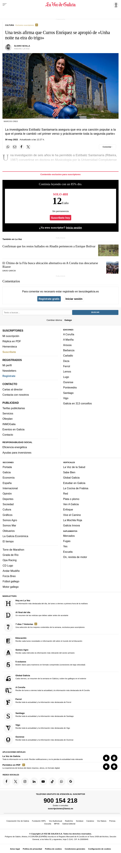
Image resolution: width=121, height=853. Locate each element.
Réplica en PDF (11, 341)
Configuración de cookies (99, 849)
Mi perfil (7, 365)
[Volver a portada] (60, 4)
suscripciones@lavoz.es (60, 808)
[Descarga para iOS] (106, 758)
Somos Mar (9, 525)
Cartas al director (12, 389)
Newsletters (9, 370)
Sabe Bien (69, 472)
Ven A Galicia (71, 504)
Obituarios (9, 530)
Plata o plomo (71, 498)
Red (65, 493)
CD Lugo (8, 565)
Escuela (68, 551)
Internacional (10, 488)
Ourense (68, 382)
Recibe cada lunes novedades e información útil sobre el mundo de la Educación (43, 641)
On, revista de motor (75, 557)
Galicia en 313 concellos (77, 403)
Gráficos (7, 514)
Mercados (69, 535)
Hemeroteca (9, 346)
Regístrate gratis (49, 298)
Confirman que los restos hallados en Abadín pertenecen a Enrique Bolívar (48, 246)
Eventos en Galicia (13, 429)
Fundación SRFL (39, 821)
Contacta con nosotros (15, 394)
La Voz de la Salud (74, 466)
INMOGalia (9, 423)
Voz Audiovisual (55, 821)
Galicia (7, 472)
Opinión (7, 493)
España (7, 482)
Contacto (7, 434)
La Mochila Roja (72, 520)
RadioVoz (69, 821)
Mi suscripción (10, 335)
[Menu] (4, 4)
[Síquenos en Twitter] (16, 781)
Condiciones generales (75, 849)
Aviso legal (15, 849)
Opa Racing (10, 560)
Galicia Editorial (68, 824)
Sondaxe (79, 821)
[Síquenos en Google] (71, 781)
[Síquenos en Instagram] (25, 781)
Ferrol (66, 366)
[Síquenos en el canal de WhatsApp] (61, 781)
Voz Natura (101, 821)
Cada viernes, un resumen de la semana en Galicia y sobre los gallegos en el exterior (45, 678)
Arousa (67, 344)
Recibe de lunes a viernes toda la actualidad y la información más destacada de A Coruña (47, 690)
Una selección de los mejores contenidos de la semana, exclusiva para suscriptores (44, 627)
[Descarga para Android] (114, 758)
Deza (66, 360)
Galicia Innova (71, 525)
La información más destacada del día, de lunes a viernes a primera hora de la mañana (46, 603)
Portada (7, 466)
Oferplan (7, 418)
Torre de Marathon (13, 549)
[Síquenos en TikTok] (52, 781)
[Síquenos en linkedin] (34, 781)
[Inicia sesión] (115, 4)
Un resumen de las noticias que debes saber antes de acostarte (36, 615)
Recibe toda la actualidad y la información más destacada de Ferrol (37, 702)
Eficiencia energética (14, 447)
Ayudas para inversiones (16, 452)
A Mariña (68, 339)
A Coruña (68, 334)
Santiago (68, 392)
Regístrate (8, 375)
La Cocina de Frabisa (75, 488)
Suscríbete (9, 351)
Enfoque (68, 509)
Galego (68, 320)
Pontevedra (70, 387)
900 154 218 (60, 800)
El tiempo (8, 541)
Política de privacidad (32, 849)
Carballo (68, 355)
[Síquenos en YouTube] (43, 781)
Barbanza (68, 350)
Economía (9, 477)
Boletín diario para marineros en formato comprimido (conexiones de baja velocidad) (44, 664)
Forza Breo (9, 576)
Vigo (65, 397)
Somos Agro (10, 520)
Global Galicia (71, 477)
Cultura (7, 509)
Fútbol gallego (11, 581)
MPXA (56, 824)
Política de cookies (53, 849)
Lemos (67, 371)
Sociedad (8, 504)
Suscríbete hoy (60, 217)
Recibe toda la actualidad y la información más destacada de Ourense (39, 739)
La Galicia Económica (15, 535)
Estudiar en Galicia (74, 482)
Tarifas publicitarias (13, 408)
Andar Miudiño (11, 570)
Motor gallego (11, 586)
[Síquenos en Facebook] (6, 781)
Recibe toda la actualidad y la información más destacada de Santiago (39, 716)
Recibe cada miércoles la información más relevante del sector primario (39, 653)
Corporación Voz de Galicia (17, 821)
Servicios (7, 413)
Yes (65, 546)
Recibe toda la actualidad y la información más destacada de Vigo (37, 728)
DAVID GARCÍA (9, 271)
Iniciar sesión (73, 298)
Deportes (8, 498)
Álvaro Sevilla (22, 46)
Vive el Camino (72, 514)
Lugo (66, 376)
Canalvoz (90, 821)
